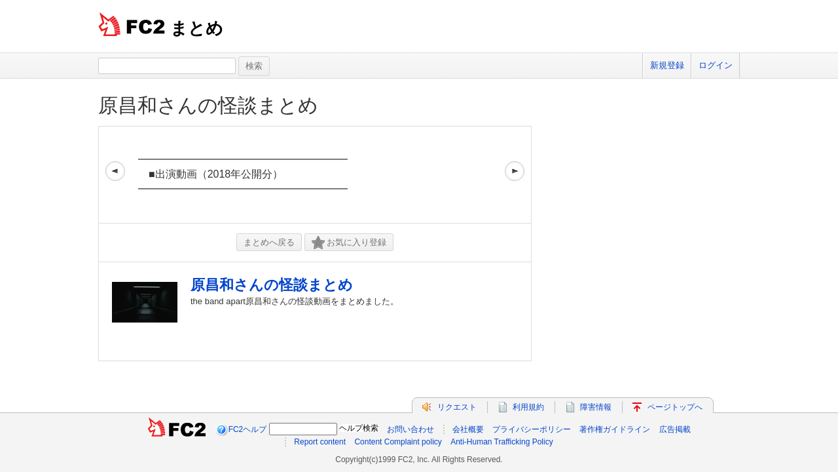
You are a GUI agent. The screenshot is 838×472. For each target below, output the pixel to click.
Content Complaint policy (397, 441)
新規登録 (667, 65)
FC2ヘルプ (247, 429)
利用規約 (528, 407)
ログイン (716, 65)
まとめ (196, 28)
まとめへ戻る (269, 242)
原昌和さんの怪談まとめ (208, 105)
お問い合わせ (410, 429)
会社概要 (468, 429)
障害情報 (595, 407)
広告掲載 (675, 429)
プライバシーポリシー (531, 429)
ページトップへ (674, 407)
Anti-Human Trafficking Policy (501, 441)
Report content (320, 441)
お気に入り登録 (349, 243)
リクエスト (457, 407)
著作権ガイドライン (614, 429)
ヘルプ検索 (358, 428)
